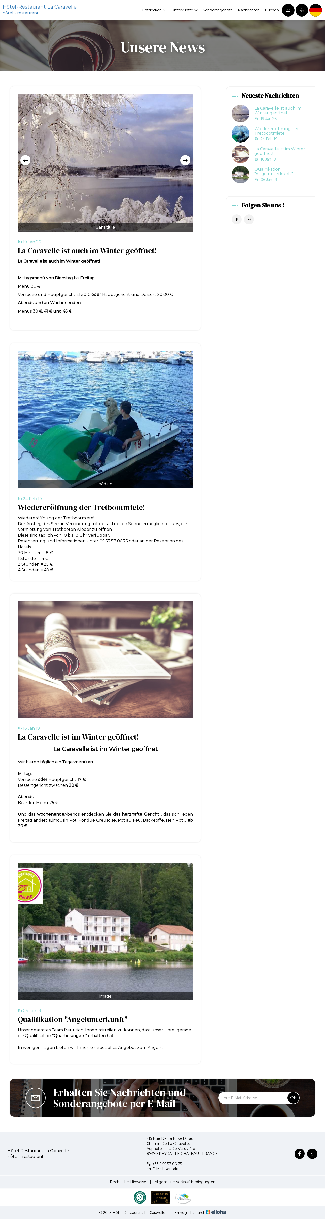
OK (293, 1097)
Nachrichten (249, 10)
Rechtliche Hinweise (128, 1182)
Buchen (272, 10)
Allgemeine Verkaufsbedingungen (185, 1182)
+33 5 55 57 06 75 (164, 1164)
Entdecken (154, 10)
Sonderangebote (218, 10)
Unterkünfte (184, 10)
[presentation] (25, 160)
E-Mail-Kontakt (163, 1169)
